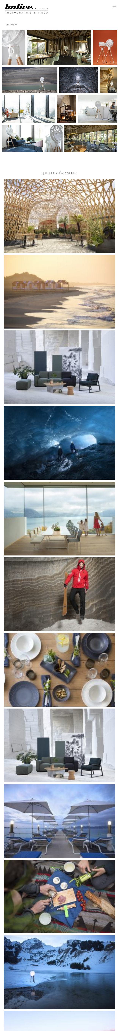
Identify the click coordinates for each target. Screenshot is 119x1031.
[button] (114, 7)
